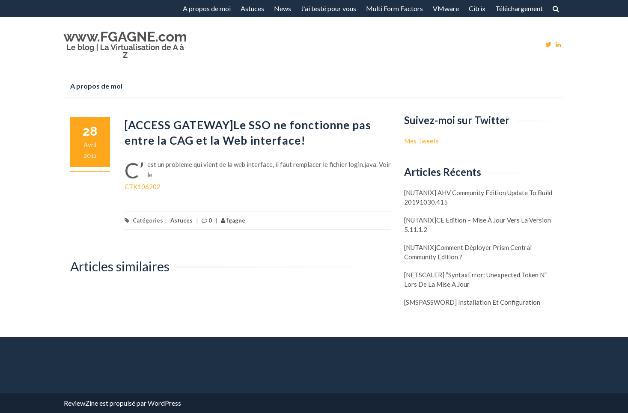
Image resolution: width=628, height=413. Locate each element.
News (282, 8)
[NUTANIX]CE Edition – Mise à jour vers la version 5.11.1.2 (477, 224)
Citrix (477, 8)
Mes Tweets (421, 141)
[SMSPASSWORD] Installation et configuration (472, 302)
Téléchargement (519, 8)
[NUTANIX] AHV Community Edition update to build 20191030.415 (478, 197)
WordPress (164, 403)
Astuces (252, 8)
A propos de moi (207, 8)
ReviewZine (81, 403)
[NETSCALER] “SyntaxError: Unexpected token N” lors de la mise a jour (475, 279)
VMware (446, 8)
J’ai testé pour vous (328, 8)
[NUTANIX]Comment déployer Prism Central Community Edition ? (468, 252)
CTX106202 (143, 186)
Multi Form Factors (394, 8)
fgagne (233, 220)
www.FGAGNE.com (125, 37)
